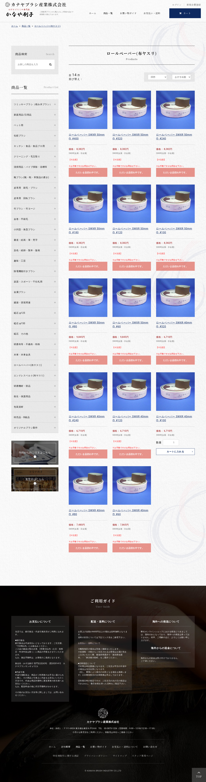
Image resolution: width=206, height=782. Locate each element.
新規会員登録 (194, 4)
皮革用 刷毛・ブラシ (26, 187)
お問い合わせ (150, 746)
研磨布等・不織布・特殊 (27, 344)
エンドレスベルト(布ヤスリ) (29, 375)
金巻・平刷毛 (21, 219)
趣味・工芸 (20, 260)
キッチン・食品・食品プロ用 (29, 146)
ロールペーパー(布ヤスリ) (47, 26)
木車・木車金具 (22, 354)
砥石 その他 (21, 334)
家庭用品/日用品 (23, 114)
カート (185, 13)
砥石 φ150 (19, 323)
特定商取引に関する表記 (66, 755)
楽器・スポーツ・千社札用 (28, 281)
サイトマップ (120, 755)
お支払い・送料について (125, 746)
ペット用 (18, 125)
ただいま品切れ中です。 (88, 172)
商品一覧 (108, 13)
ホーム (92, 13)
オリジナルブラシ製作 (26, 427)
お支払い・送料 (152, 13)
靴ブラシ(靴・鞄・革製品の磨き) (31, 177)
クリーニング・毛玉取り (27, 156)
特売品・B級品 (22, 417)
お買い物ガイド (128, 13)
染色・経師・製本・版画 (27, 250)
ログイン (177, 4)
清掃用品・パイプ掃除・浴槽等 (30, 167)
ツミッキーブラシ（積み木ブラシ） (33, 104)
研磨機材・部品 (22, 386)
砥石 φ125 (19, 313)
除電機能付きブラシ (24, 271)
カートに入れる (175, 451)
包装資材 (18, 407)
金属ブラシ (20, 292)
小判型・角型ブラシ (24, 229)
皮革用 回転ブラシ (24, 198)
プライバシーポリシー (96, 755)
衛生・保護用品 (22, 396)
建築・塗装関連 (22, 302)
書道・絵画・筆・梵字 (26, 240)
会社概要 (65, 746)
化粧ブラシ (20, 135)
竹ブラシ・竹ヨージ (24, 208)
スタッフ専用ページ (142, 755)
